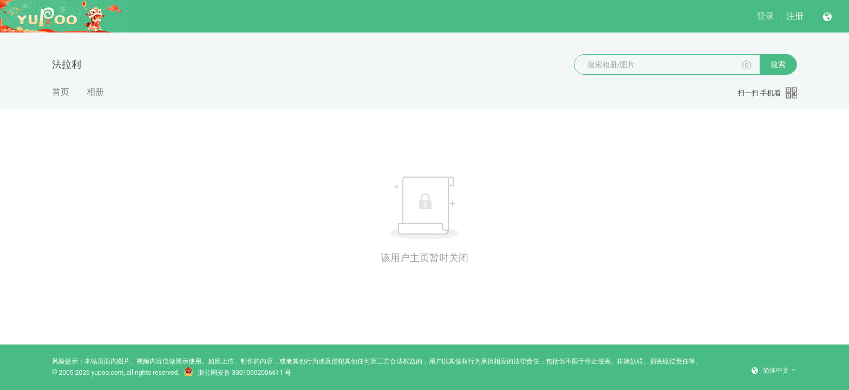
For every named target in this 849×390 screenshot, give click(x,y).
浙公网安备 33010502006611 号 (237, 372)
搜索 (778, 64)
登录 (765, 16)
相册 (95, 92)
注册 (795, 16)
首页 (60, 92)
